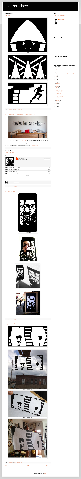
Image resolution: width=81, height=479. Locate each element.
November (58, 83)
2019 (56, 73)
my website (69, 74)
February (58, 100)
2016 (56, 78)
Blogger (45, 473)
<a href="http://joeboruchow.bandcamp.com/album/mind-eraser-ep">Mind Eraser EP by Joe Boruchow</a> (66, 42)
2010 (56, 106)
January (57, 101)
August (57, 86)
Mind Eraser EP (9, 152)
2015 (56, 79)
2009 (56, 107)
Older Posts (48, 465)
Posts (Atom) (11, 467)
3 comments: (19, 319)
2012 (56, 103)
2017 (56, 76)
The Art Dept (24, 140)
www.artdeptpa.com (34, 145)
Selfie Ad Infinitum (10, 191)
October (57, 84)
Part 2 (56, 69)
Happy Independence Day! (13, 324)
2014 (56, 80)
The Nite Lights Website (71, 73)
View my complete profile (62, 22)
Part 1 (56, 68)
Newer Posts (7, 465)
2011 (56, 105)
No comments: (19, 109)
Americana (8, 15)
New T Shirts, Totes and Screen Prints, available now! (20, 114)
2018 (56, 75)
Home (28, 465)
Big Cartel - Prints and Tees (59, 15)
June (57, 98)
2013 (56, 82)
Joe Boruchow (16, 6)
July (57, 87)
